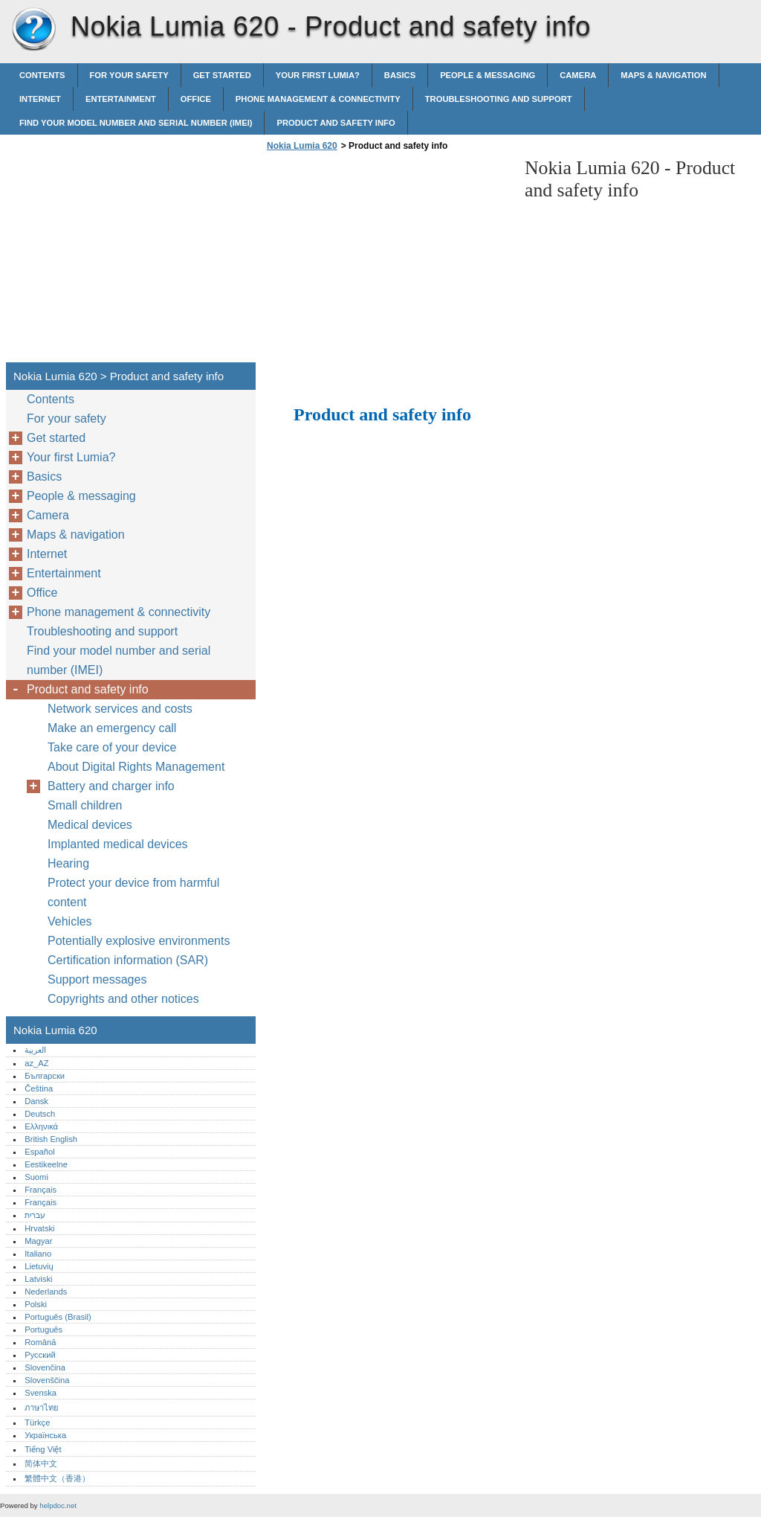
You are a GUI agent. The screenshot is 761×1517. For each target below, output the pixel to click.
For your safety (129, 75)
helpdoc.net (58, 1505)
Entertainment (120, 98)
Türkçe (37, 1422)
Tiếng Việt (43, 1449)
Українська (45, 1435)
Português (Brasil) (58, 1316)
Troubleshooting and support (498, 98)
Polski (36, 1304)
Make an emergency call (112, 728)
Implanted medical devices (118, 844)
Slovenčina (45, 1367)
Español (39, 1151)
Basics (399, 75)
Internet (40, 98)
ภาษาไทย (42, 1407)
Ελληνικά (41, 1126)
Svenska (40, 1392)
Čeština (39, 1088)
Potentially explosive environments (139, 940)
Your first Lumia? (318, 75)
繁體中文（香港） (57, 1478)
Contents (42, 75)
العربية (35, 1049)
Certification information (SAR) (128, 960)
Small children (85, 805)
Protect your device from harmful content (133, 892)
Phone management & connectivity (318, 98)
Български (45, 1075)
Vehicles (70, 921)
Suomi (36, 1177)
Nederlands (46, 1291)
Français (40, 1189)
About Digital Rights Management (136, 766)
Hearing (68, 863)
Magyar (38, 1241)
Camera (578, 75)
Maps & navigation (663, 75)
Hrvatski (39, 1228)
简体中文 (41, 1463)
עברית (35, 1214)
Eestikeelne (46, 1164)
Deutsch (40, 1113)
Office (196, 98)
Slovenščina (47, 1380)
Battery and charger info (111, 786)
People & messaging (487, 75)
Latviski (38, 1278)
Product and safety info (335, 122)
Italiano (38, 1253)
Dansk (36, 1101)
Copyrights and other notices (123, 998)
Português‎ (43, 1329)
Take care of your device (112, 747)
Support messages (97, 979)
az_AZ (36, 1063)
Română (40, 1342)
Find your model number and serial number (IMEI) (135, 122)
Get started (222, 75)
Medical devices (90, 824)
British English (51, 1139)
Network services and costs (120, 708)
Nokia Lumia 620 (33, 29)
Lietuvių (39, 1266)
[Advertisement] (388, 261)
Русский (40, 1354)
